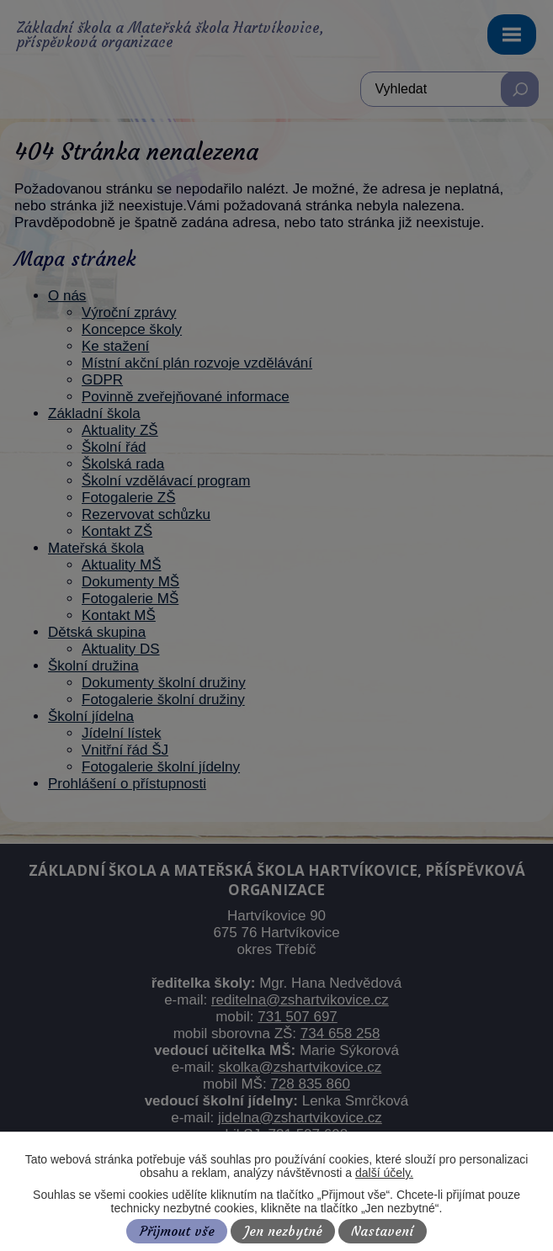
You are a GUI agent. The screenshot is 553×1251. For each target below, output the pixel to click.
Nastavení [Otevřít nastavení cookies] (382, 1231)
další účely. (384, 1172)
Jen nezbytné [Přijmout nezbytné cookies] (283, 1231)
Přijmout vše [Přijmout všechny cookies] (177, 1231)
